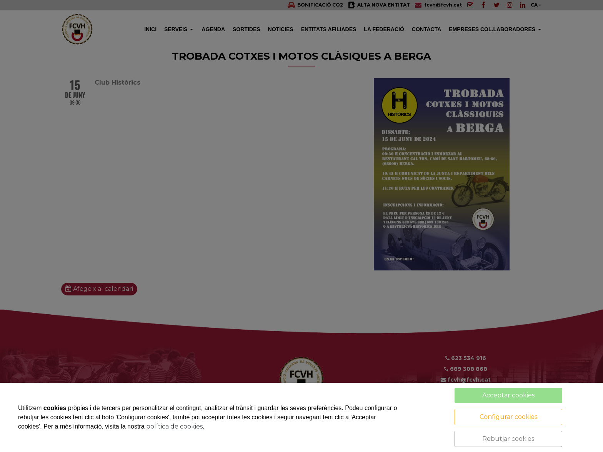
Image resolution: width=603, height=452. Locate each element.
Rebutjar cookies (508, 438)
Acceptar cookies (508, 395)
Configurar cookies (508, 416)
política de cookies (174, 426)
